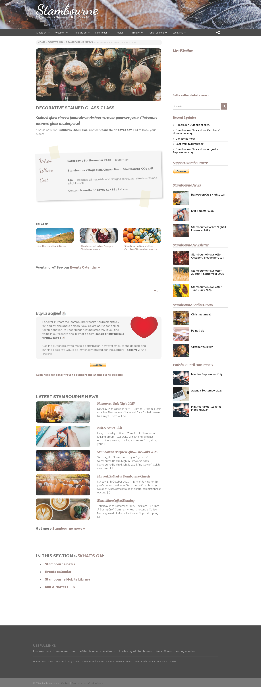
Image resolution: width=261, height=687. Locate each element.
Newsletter (88, 661)
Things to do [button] (81, 32)
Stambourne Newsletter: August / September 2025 (207, 272)
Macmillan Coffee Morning (115, 501)
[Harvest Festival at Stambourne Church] (63, 485)
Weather (60, 661)
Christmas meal (185, 138)
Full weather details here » (200, 77)
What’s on (90, 555)
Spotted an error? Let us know (87, 683)
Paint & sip (197, 330)
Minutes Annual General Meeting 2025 (206, 408)
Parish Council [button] (157, 32)
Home (36, 661)
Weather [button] (61, 32)
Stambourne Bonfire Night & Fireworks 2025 (127, 452)
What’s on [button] (43, 32)
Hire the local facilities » (51, 246)
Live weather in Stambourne (50, 651)
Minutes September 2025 (206, 374)
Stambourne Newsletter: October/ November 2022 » (140, 248)
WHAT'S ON (55, 42)
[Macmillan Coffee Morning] (63, 509)
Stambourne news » (68, 528)
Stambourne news (60, 564)
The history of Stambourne (135, 651)
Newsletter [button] (103, 32)
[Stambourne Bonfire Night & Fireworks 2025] (63, 461)
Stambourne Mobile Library (67, 579)
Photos (100, 661)
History (110, 661)
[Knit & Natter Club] (63, 436)
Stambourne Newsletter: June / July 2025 (206, 289)
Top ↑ (157, 291)
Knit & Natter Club (109, 428)
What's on (47, 661)
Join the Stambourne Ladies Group (93, 651)
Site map (162, 661)
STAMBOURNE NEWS (79, 42)
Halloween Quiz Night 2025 (115, 403)
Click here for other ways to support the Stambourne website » (81, 374)
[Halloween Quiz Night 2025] (63, 412)
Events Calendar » (85, 267)
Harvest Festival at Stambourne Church (123, 476)
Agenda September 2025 (206, 390)
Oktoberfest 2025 (202, 346)
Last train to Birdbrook (190, 144)
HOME (41, 42)
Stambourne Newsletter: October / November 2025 (207, 256)
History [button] (137, 32)
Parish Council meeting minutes (175, 651)
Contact (150, 661)
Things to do (73, 661)
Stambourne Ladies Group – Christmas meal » (96, 248)
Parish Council (124, 661)
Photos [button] (121, 32)
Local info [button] (180, 32)
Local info (139, 661)
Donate (173, 661)
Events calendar (58, 572)
